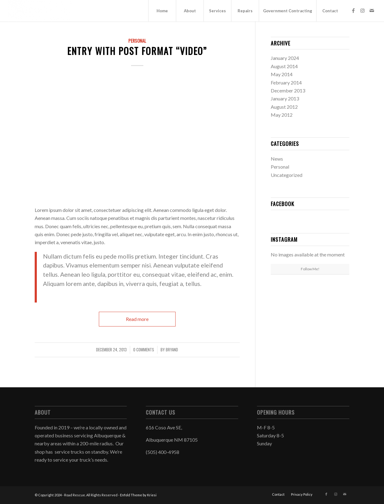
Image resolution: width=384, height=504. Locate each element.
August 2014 (284, 66)
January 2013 (285, 98)
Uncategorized (286, 175)
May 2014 (282, 74)
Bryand (172, 350)
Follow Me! (310, 269)
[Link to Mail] (371, 10)
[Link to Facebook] (353, 10)
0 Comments (143, 350)
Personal (137, 40)
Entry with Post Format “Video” (137, 51)
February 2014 (286, 82)
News (277, 159)
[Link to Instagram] (362, 10)
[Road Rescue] (40, 10)
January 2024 (285, 58)
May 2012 (282, 115)
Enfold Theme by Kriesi (138, 495)
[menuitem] (162, 10)
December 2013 (288, 90)
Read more (137, 319)
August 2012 (284, 107)
